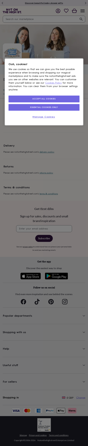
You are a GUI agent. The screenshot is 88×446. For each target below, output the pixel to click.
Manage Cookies (44, 117)
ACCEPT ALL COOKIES (43, 99)
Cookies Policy (53, 83)
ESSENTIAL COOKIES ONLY (44, 107)
